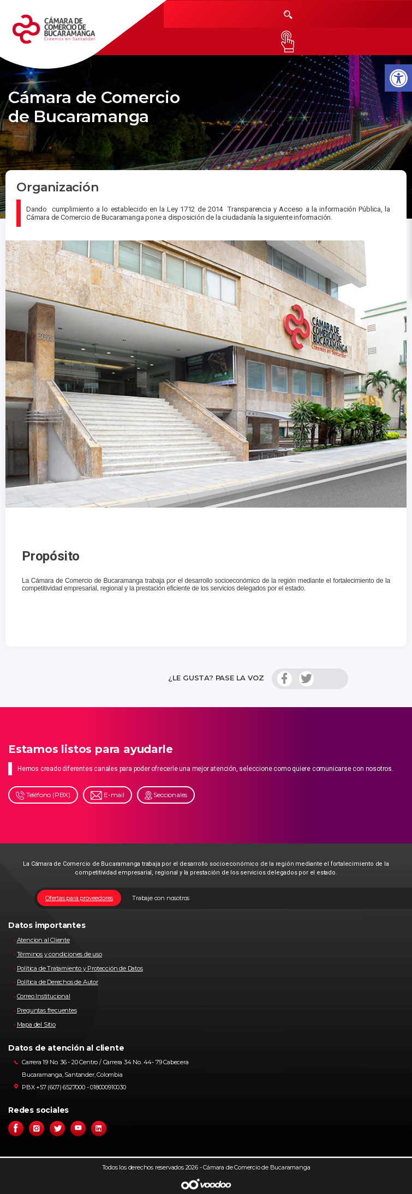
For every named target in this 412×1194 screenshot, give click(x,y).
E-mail (107, 795)
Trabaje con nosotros (160, 898)
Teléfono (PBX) (43, 795)
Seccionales (166, 795)
